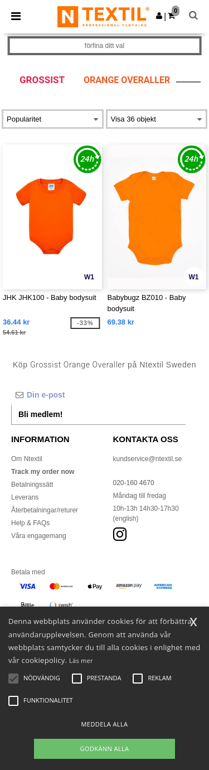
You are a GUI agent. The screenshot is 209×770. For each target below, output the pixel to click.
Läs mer (81, 660)
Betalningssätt (32, 484)
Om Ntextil (26, 459)
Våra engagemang (38, 536)
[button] (159, 15)
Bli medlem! (40, 414)
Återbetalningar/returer (44, 510)
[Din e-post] (98, 395)
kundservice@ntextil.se (147, 459)
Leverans (24, 497)
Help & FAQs (30, 523)
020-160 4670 (133, 483)
